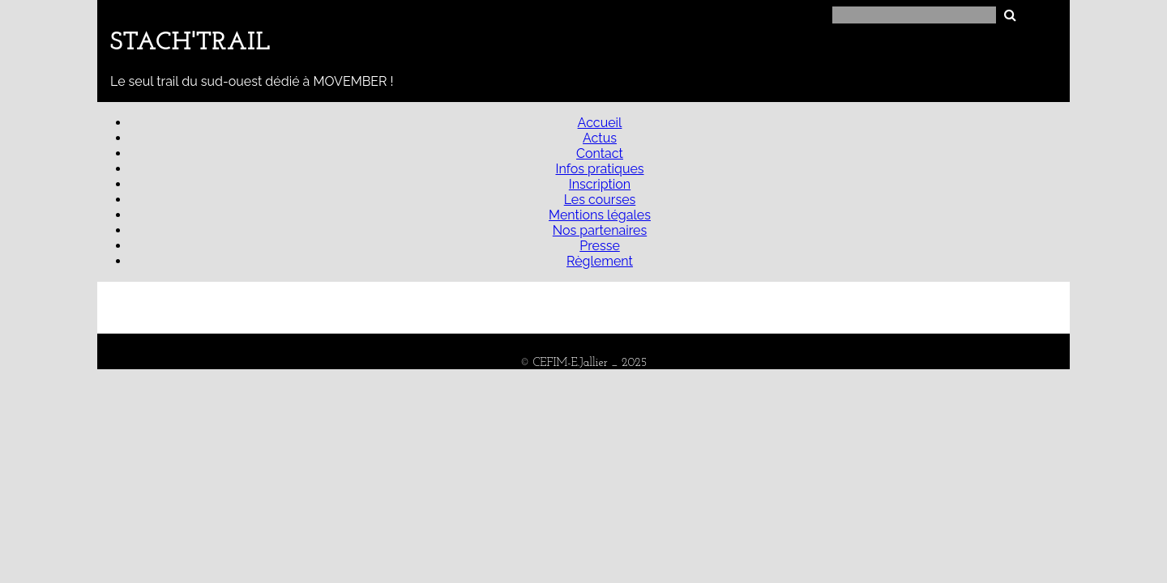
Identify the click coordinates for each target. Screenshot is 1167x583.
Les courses (600, 199)
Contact (599, 153)
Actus (600, 138)
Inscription (600, 184)
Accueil (600, 122)
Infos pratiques (599, 169)
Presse (599, 245)
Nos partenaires (600, 230)
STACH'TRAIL (190, 43)
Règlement (599, 261)
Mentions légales (600, 215)
